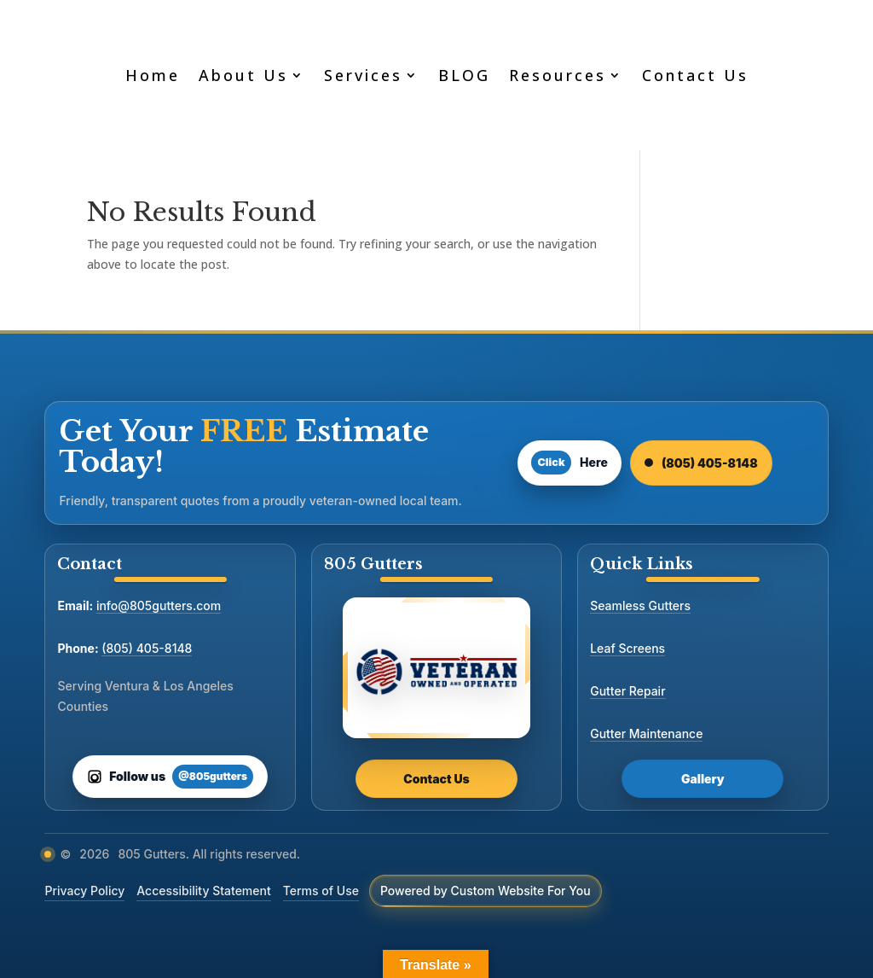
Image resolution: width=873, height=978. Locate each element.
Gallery (703, 778)
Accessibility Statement (203, 890)
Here (569, 462)
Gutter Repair (627, 691)
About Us (243, 75)
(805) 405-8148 (701, 463)
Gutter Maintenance (646, 733)
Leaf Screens (627, 648)
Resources (557, 75)
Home (152, 75)
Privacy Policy (84, 890)
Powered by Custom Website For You (485, 890)
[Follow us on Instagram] (170, 776)
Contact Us (695, 75)
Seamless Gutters (640, 605)
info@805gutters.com (158, 605)
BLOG (464, 75)
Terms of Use (321, 890)
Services (363, 75)
